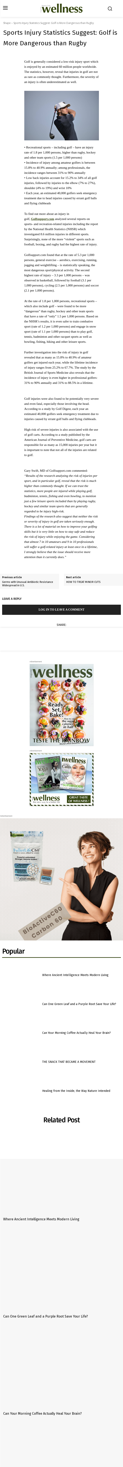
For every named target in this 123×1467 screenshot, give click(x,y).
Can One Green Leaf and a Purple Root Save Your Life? (79, 1004)
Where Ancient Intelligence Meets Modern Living (75, 975)
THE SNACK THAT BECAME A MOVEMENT (69, 1062)
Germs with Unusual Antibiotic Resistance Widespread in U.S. (27, 583)
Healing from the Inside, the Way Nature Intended (76, 1091)
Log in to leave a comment (61, 609)
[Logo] (62, 8)
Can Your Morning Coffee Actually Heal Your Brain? (76, 1033)
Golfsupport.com (42, 219)
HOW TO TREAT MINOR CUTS (83, 581)
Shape (7, 23)
